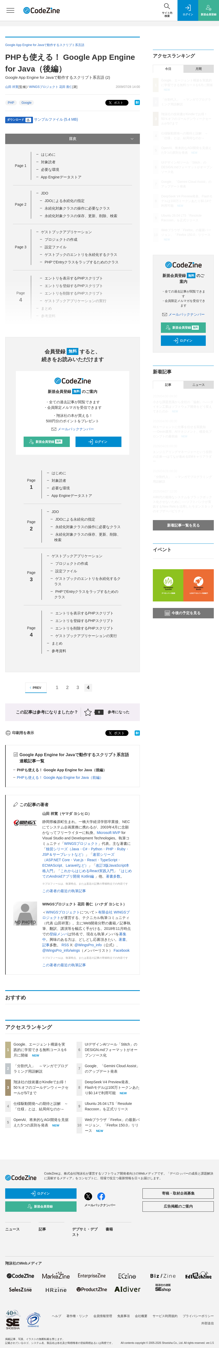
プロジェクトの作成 (61, 239)
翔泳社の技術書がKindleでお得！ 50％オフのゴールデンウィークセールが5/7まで (41, 1087)
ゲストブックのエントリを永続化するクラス (81, 254)
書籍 (109, 1229)
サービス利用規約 (165, 1316)
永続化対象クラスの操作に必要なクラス (77, 208)
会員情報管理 (102, 1316)
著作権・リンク (77, 1316)
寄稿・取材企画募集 (178, 1193)
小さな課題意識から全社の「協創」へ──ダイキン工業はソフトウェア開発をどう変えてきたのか (183, 406)
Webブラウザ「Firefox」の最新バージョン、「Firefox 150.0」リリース (112, 1125)
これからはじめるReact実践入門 (87, 871)
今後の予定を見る (183, 613)
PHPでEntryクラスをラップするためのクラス (82, 262)
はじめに (48, 154)
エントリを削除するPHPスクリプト (84, 628)
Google (27, 103)
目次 (102, 138)
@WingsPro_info (88, 945)
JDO (44, 193)
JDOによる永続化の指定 (65, 201)
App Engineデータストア (61, 177)
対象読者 (48, 162)
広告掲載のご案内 (178, 1206)
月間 (198, 69)
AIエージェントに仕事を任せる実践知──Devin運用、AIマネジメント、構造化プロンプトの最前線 (182, 431)
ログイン (97, 441)
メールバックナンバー (72, 429)
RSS (65, 945)
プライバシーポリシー (198, 1316)
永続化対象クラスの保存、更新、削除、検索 (81, 216)
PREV (34, 687)
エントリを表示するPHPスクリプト (74, 278)
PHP (11, 103)
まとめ (57, 643)
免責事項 (123, 1316)
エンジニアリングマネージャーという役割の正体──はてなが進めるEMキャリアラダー (182, 456)
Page (20, 166)
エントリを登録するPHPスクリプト (84, 621)
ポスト (115, 103)
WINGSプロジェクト (81, 843)
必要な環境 (50, 169)
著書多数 (113, 876)
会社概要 (141, 1316)
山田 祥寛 (11, 87)
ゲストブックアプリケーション (66, 232)
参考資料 (59, 651)
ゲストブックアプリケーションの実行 (86, 636)
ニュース (198, 385)
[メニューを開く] (10, 10)
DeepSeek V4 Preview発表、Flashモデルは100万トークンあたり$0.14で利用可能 (112, 1087)
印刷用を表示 (19, 733)
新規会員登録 (45, 441)
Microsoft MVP (108, 833)
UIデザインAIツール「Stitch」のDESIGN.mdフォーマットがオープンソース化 (111, 1049)
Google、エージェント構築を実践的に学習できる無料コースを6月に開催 (39, 1049)
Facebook (121, 950)
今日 (168, 69)
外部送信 (207, 1323)
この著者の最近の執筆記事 (64, 891)
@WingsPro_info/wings (61, 950)
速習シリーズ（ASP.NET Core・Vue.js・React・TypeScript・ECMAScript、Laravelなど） (81, 859)
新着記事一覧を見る (183, 525)
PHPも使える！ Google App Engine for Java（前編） (60, 777)
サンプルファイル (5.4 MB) (56, 119)
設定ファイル (55, 247)
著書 (122, 939)
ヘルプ (56, 1316)
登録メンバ (59, 934)
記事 (46, 945)
